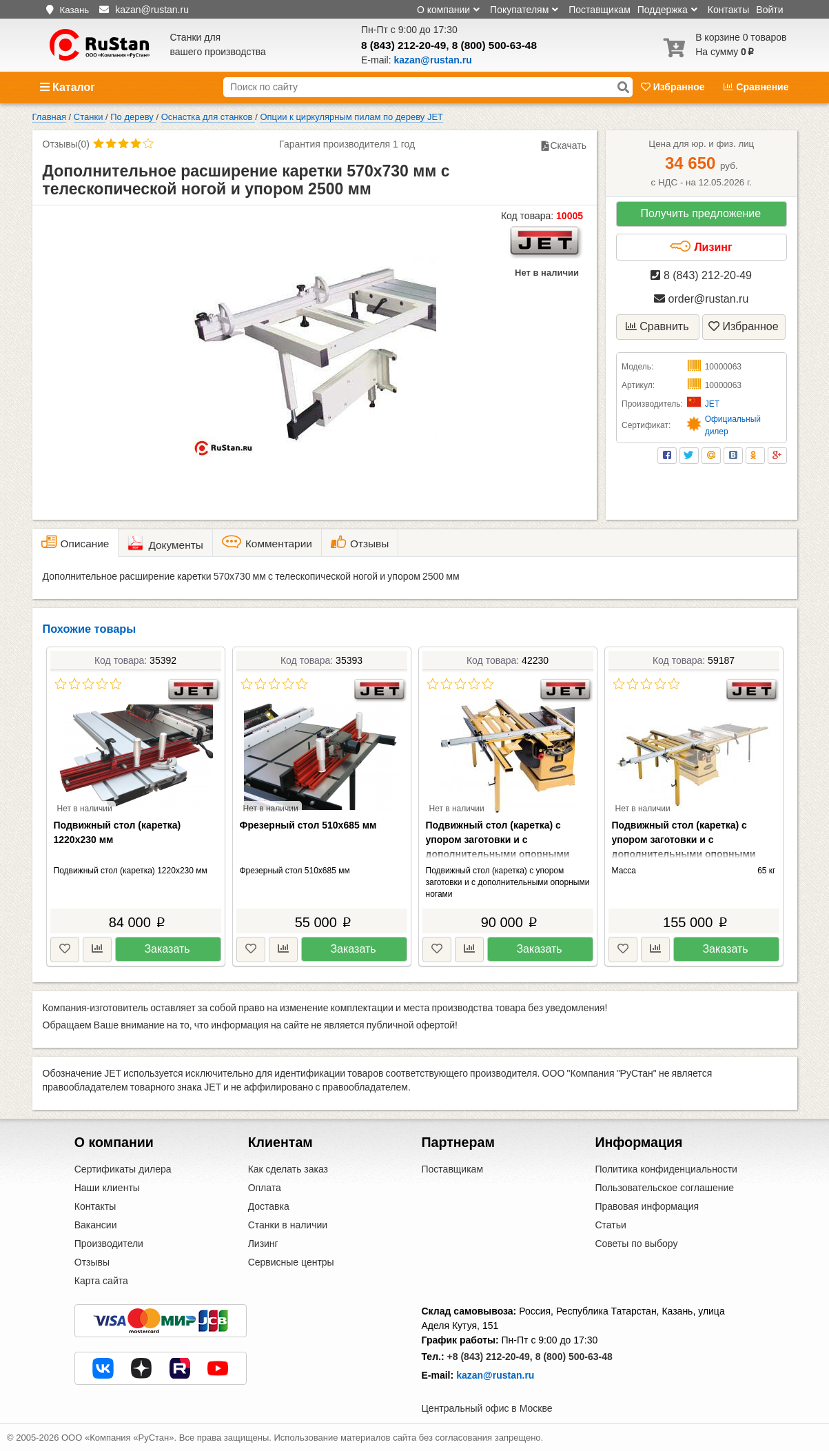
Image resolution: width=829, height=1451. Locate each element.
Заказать (167, 949)
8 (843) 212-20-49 (403, 45)
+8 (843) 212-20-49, (490, 1356)
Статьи (610, 1224)
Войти (769, 9)
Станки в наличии (288, 1224)
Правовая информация (647, 1206)
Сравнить (657, 326)
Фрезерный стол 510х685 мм (308, 825)
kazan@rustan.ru (495, 1375)
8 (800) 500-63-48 (494, 45)
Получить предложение (700, 213)
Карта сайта (101, 1280)
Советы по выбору (636, 1243)
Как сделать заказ (288, 1169)
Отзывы (92, 1262)
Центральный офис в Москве (487, 1408)
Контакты (728, 9)
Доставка (268, 1206)
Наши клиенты (107, 1187)
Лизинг (701, 247)
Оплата (264, 1187)
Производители (108, 1243)
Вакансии (95, 1224)
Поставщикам (600, 9)
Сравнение (756, 86)
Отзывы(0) (66, 144)
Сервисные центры (291, 1262)
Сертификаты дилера (123, 1169)
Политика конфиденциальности (666, 1169)
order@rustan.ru (701, 299)
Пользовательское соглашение (664, 1187)
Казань (74, 10)
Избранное (674, 86)
